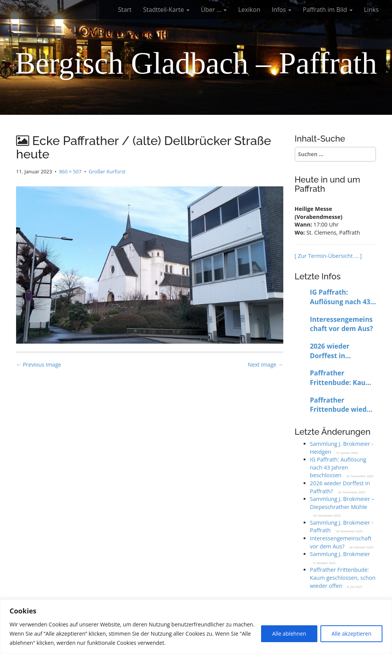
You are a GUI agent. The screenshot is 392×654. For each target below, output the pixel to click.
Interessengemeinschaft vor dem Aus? (341, 324)
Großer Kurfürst (107, 171)
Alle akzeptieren (351, 633)
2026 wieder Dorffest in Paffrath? (330, 351)
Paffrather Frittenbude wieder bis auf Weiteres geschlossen (342, 405)
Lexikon (249, 9)
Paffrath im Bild (328, 9)
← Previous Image (38, 364)
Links (371, 9)
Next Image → (265, 364)
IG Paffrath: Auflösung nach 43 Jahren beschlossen (342, 297)
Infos (281, 9)
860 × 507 (70, 171)
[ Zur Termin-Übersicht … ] (328, 255)
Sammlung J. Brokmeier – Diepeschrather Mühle (342, 502)
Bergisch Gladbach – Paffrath (196, 63)
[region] (196, 626)
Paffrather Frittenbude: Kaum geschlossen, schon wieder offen (341, 378)
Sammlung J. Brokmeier (340, 554)
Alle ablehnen (289, 633)
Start (125, 9)
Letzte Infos (318, 276)
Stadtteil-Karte (166, 9)
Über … (214, 9)
